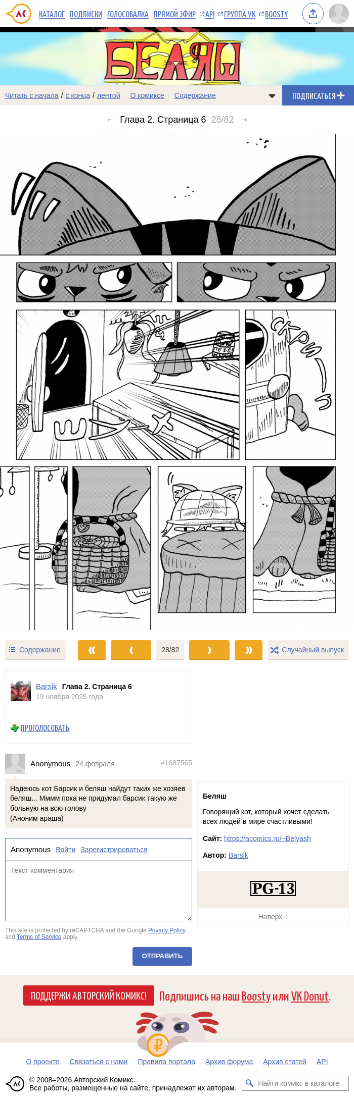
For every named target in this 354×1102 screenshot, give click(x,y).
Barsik (238, 855)
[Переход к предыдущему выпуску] (44, 382)
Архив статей (284, 1062)
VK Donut (310, 995)
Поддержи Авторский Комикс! (89, 995)
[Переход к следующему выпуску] (177, 382)
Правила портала (166, 1062)
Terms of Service (39, 936)
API (209, 13)
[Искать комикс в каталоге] (249, 1083)
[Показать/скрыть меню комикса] (272, 95)
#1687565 (176, 763)
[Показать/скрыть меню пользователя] (338, 13)
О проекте (42, 1062)
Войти (65, 850)
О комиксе (147, 95)
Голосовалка (128, 13)
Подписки (86, 13)
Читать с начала (32, 95)
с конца (78, 95)
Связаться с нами (98, 1062)
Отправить (162, 956)
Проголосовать (45, 727)
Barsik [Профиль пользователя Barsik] (46, 686)
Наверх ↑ (273, 917)
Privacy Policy (167, 929)
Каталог (52, 13)
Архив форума (229, 1062)
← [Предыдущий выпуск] (110, 120)
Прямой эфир (175, 13)
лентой (108, 95)
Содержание (195, 95)
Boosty (276, 13)
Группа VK (239, 13)
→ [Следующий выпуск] (243, 120)
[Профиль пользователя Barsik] (21, 691)
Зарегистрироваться (113, 850)
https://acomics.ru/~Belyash (267, 838)
